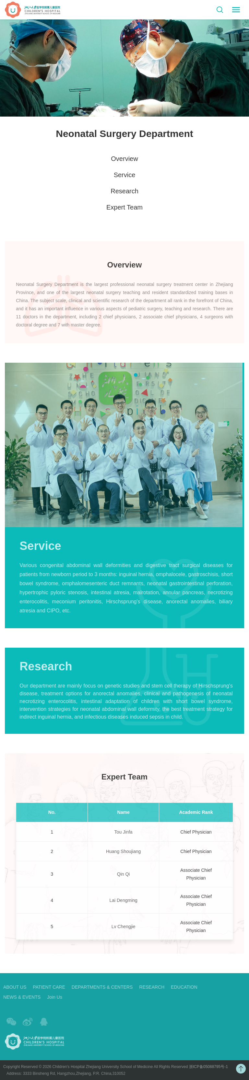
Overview (124, 159)
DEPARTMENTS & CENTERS (97, 987)
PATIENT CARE (45, 987)
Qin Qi (123, 878)
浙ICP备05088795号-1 (203, 1066)
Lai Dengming (123, 904)
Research (124, 191)
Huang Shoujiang (123, 855)
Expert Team (124, 207)
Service (125, 175)
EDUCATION (180, 987)
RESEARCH (147, 987)
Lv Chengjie (124, 931)
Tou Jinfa (123, 836)
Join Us (50, 997)
